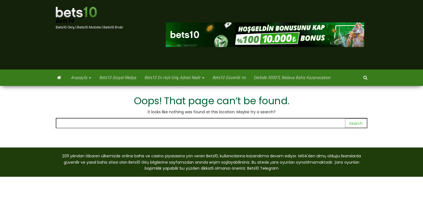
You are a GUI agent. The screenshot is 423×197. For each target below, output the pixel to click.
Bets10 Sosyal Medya (117, 77)
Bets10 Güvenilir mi (229, 77)
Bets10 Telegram (263, 168)
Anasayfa (81, 77)
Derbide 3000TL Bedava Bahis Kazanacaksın (292, 77)
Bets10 (65, 21)
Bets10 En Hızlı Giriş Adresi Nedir (174, 77)
